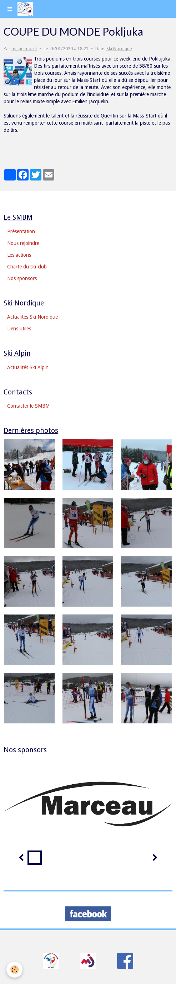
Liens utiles (19, 328)
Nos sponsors (22, 278)
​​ (51, 960)
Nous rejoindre (23, 243)
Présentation (21, 231)
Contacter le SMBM (28, 406)
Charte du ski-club (27, 266)
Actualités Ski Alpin (28, 367)
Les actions (19, 255)
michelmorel (24, 48)
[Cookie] (14, 970)
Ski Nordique (119, 48)
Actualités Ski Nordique (32, 317)
